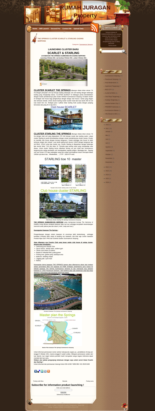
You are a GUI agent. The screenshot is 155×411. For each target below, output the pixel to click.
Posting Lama (89, 381)
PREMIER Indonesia (112, 107)
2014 (107, 175)
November (109, 158)
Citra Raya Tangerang (112, 96)
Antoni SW (81, 405)
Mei (107, 135)
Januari (108, 131)
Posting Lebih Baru (38, 381)
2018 (107, 182)
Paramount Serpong (112, 79)
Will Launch (44, 29)
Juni (107, 139)
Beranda (65, 381)
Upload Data (78, 29)
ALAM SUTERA (110, 93)
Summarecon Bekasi (112, 110)
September (109, 150)
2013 (107, 171)
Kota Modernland (111, 82)
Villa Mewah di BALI (111, 114)
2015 (107, 178)
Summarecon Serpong (112, 76)
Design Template (53, 407)
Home (35, 29)
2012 (107, 167)
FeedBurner (67, 394)
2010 (107, 125)
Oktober (108, 154)
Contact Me (66, 29)
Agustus (108, 147)
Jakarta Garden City (111, 103)
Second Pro (55, 29)
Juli (107, 143)
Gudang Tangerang (111, 100)
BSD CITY (108, 89)
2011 (107, 128)
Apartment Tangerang (112, 86)
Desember (109, 162)
